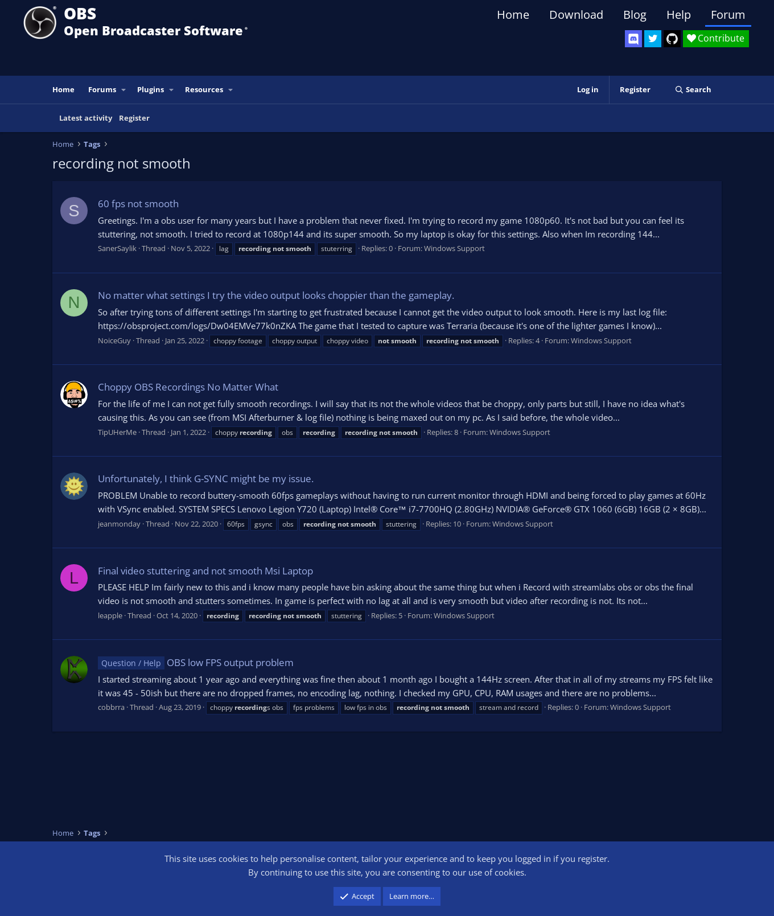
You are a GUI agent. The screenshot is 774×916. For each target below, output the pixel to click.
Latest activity (85, 118)
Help (678, 14)
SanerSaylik (117, 248)
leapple (110, 615)
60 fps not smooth (138, 203)
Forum (728, 14)
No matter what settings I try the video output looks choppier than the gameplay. (276, 295)
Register (134, 118)
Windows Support (454, 248)
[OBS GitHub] (672, 38)
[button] (124, 90)
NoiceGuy (114, 340)
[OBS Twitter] (652, 38)
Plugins (150, 89)
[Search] (693, 90)
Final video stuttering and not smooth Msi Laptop (205, 570)
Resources (204, 89)
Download (576, 14)
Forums (102, 89)
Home (513, 14)
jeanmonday (119, 524)
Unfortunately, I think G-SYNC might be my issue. (206, 478)
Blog (635, 14)
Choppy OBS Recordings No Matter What (188, 386)
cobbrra (111, 707)
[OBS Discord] (633, 38)
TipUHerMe (117, 432)
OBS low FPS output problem (196, 662)
